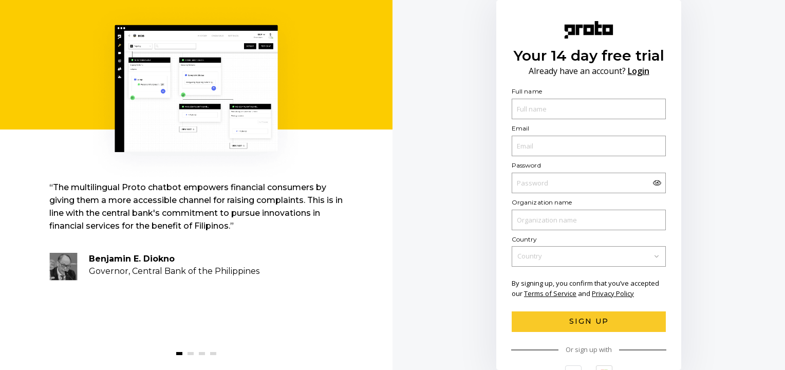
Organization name (542, 202)
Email (520, 128)
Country (524, 239)
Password (526, 165)
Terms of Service (550, 293)
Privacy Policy (613, 293)
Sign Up (589, 321)
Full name (527, 91)
